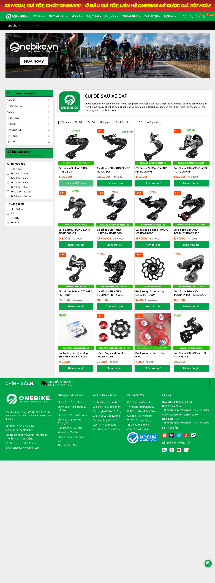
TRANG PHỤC (130, 16)
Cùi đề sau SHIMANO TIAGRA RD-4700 (75, 293)
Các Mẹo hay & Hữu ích (106, 420)
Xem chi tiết (114, 244)
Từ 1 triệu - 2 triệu (18, 173)
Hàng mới (105, 122)
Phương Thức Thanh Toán (72, 415)
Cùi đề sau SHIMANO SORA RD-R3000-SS (74, 231)
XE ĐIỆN (38, 16)
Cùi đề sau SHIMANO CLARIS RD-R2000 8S (190, 170)
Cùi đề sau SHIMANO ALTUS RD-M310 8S (190, 354)
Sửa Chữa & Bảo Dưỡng (106, 415)
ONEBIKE (13, 218)
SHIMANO (13, 222)
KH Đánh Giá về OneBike (141, 411)
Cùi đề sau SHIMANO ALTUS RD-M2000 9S (151, 170)
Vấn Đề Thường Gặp (104, 424)
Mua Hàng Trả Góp (68, 432)
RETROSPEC (15, 209)
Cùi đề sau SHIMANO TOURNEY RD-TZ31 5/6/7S (190, 293)
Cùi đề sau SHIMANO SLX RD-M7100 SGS (114, 170)
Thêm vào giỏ (114, 183)
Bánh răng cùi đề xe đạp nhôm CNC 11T (111, 354)
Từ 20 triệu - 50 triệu (19, 196)
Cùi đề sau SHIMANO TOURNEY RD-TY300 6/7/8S (109, 293)
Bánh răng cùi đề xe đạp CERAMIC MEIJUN (150, 293)
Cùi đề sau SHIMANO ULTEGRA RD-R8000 (109, 231)
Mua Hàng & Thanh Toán (107, 429)
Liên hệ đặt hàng (76, 183)
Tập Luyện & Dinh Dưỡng (107, 411)
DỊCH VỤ (169, 16)
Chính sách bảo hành (105, 402)
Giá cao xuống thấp (149, 122)
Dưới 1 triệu (14, 169)
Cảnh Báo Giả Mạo (138, 429)
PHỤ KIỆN (111, 16)
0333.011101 (170, 419)
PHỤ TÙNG (93, 16)
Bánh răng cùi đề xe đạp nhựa (150, 354)
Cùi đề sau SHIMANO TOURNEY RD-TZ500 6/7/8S (186, 231)
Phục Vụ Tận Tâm (67, 445)
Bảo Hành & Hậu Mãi (70, 427)
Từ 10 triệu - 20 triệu (19, 191)
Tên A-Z (78, 122)
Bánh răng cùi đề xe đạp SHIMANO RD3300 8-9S (73, 354)
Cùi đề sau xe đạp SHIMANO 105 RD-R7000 (151, 231)
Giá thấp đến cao (124, 122)
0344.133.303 (171, 406)
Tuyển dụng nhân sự (138, 424)
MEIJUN (13, 213)
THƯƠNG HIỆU (57, 16)
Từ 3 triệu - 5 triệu (18, 182)
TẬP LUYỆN (151, 16)
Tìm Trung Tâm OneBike (140, 406)
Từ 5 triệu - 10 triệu (18, 187)
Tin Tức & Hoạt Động (139, 420)
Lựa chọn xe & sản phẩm (107, 406)
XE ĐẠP (76, 16)
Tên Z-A (91, 122)
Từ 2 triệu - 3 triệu (18, 178)
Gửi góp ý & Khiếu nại (139, 415)
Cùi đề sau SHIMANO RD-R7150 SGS (73, 170)
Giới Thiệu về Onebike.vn (141, 402)
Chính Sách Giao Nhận (70, 402)
